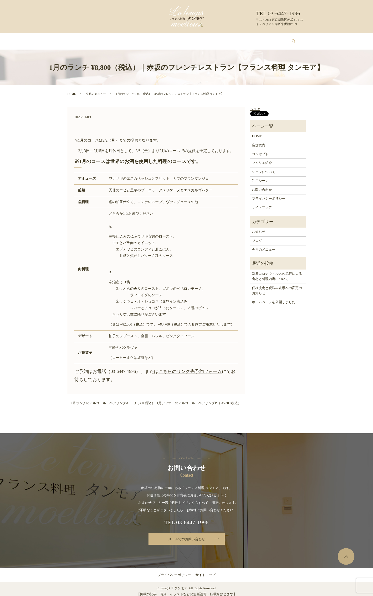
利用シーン (229, 39)
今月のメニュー (149, 39)
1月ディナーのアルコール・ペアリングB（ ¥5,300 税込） (199, 398)
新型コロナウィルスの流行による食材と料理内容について (277, 271)
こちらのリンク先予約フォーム (190, 366)
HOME (87, 39)
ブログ (248, 39)
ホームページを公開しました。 (275, 297)
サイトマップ (262, 203)
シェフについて (203, 39)
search (290, 39)
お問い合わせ (268, 39)
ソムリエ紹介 (177, 39)
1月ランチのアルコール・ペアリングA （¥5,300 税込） (113, 398)
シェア (255, 104)
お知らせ (258, 227)
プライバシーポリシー (268, 194)
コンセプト (124, 39)
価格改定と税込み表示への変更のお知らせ (277, 286)
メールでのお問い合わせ (186, 534)
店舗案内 (104, 39)
